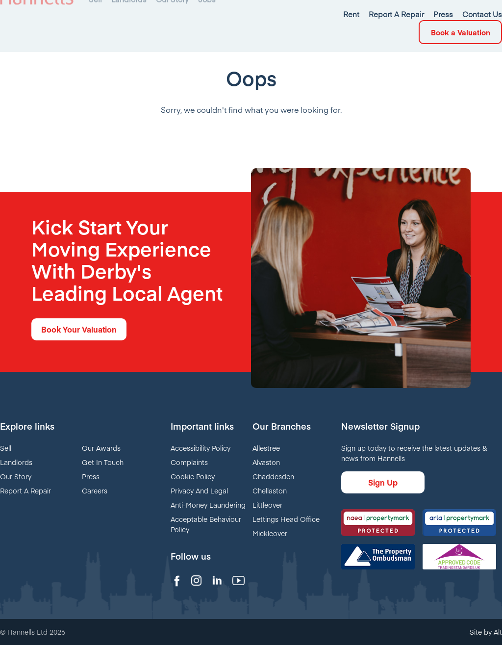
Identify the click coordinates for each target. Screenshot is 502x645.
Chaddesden (273, 476)
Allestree (266, 448)
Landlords (16, 462)
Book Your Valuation (79, 329)
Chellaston (269, 490)
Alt (498, 632)
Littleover (267, 505)
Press (91, 476)
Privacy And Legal (199, 490)
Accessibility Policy (200, 448)
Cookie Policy (193, 476)
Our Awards (101, 448)
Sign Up (383, 482)
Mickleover (269, 533)
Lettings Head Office (286, 519)
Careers (94, 490)
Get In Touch (103, 462)
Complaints (189, 462)
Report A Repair (25, 490)
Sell (5, 448)
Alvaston (266, 462)
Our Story (15, 476)
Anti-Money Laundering (208, 505)
